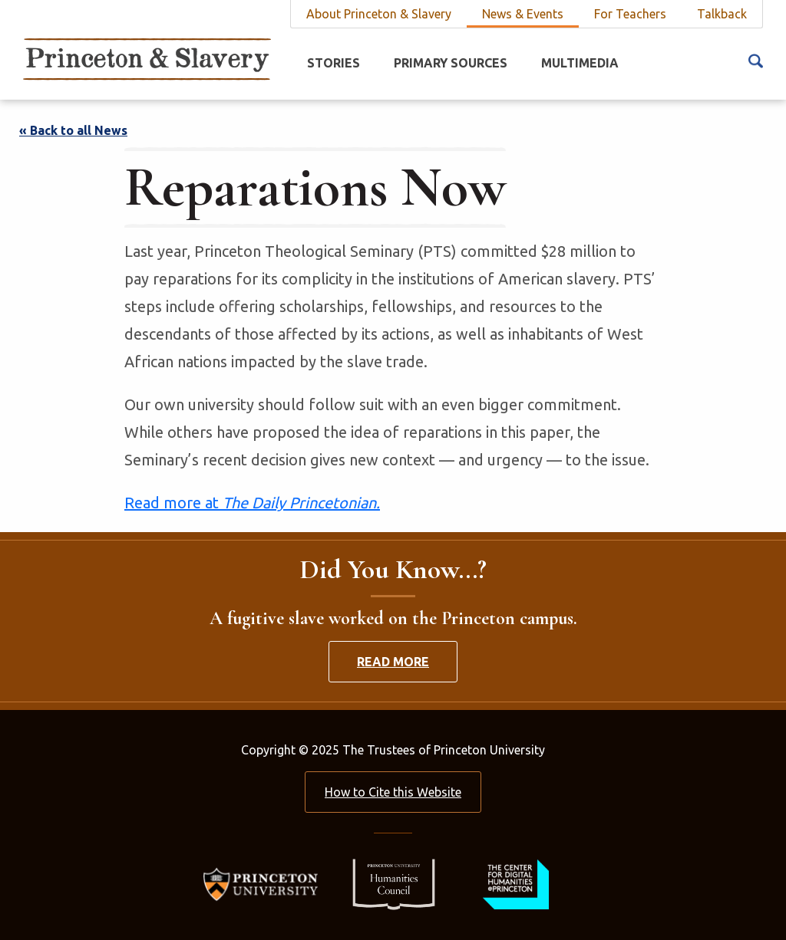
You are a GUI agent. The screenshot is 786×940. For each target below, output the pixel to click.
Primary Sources (450, 63)
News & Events (522, 14)
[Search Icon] (755, 60)
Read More (393, 662)
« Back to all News (73, 130)
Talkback (722, 14)
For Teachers (630, 14)
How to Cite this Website (393, 792)
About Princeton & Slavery (378, 14)
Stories (333, 63)
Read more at (252, 502)
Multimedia (580, 63)
